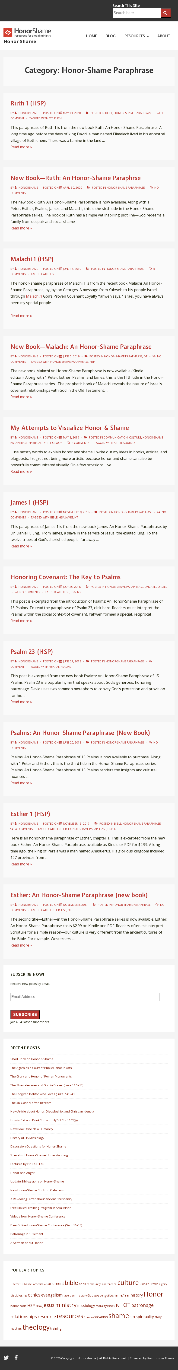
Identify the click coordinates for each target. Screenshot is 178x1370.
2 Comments (80, 443)
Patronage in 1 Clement (26, 1234)
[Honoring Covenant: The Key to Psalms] (72, 587)
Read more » (21, 146)
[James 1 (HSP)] (76, 512)
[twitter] (7, 1359)
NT (76, 517)
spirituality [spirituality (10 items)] (145, 1316)
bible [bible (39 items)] (71, 1282)
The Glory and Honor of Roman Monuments (41, 1076)
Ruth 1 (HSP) (28, 103)
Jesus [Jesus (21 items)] (48, 1305)
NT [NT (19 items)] (119, 1305)
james (69, 517)
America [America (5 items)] (38, 1284)
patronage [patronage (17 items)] (142, 1305)
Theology (54, 443)
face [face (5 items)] (66, 1295)
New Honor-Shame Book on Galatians (37, 1190)
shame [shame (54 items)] (118, 1315)
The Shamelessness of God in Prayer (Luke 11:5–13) (46, 1085)
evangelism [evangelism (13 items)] (52, 1295)
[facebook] (16, 1359)
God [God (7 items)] (90, 1295)
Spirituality (37, 443)
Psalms (76, 592)
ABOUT (163, 35)
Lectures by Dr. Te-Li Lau (27, 1164)
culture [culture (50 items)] (128, 1282)
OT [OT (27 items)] (126, 1305)
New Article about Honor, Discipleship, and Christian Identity (52, 1111)
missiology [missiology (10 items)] (86, 1305)
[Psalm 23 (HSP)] (72, 661)
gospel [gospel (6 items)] (99, 1295)
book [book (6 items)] (82, 1284)
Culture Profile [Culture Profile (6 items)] (149, 1284)
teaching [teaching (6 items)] (16, 1329)
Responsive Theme (161, 1358)
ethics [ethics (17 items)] (34, 1295)
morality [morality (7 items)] (101, 1306)
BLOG (111, 35)
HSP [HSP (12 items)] (31, 1305)
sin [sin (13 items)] (132, 1316)
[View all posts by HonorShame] (27, 113)
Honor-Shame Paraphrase (133, 113)
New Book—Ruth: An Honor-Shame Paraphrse (75, 178)
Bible (108, 113)
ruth (58, 118)
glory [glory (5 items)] (84, 1295)
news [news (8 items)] (111, 1305)
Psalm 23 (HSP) (32, 652)
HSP (52, 274)
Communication (116, 437)
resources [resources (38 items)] (70, 1316)
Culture (135, 437)
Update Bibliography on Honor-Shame (37, 1181)
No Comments (29, 592)
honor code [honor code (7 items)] (18, 1306)
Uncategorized (156, 587)
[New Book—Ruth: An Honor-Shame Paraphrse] (72, 188)
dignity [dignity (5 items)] (163, 1284)
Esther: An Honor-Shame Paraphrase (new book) (79, 895)
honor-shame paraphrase (69, 362)
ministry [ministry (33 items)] (65, 1305)
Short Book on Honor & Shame (31, 1059)
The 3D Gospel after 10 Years (30, 1103)
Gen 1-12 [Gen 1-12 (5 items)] (75, 1295)
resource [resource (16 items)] (47, 1316)
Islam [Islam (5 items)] (38, 1306)
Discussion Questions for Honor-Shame (38, 1146)
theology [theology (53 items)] (36, 1327)
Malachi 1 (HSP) (32, 259)
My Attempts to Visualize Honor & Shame (69, 428)
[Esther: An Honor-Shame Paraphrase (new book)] (75, 905)
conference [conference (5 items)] (109, 1284)
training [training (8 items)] (55, 1328)
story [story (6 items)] (158, 1317)
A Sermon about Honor (26, 1243)
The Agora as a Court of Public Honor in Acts (41, 1068)
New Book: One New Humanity (31, 1129)
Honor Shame (19, 41)
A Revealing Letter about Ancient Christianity (41, 1199)
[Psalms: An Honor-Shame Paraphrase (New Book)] (72, 742)
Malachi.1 (34, 296)
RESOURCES (137, 35)
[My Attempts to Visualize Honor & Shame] (71, 437)
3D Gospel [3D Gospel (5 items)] (26, 1284)
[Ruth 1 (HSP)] (72, 113)
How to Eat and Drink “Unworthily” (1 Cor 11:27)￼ (44, 1120)
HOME (91, 35)
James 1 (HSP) (29, 502)
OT (51, 118)
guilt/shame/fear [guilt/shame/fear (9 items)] (117, 1295)
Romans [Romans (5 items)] (89, 1317)
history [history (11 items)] (136, 1295)
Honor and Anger (22, 1173)
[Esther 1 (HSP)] (76, 824)
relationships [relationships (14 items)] (23, 1316)
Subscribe (25, 1015)
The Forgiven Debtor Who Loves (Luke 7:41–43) (42, 1094)
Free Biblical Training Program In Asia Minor (40, 1208)
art (116, 443)
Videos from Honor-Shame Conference (37, 1216)
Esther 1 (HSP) (30, 814)
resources (127, 443)
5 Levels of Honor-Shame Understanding (39, 1155)
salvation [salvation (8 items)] (101, 1317)
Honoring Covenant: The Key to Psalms (65, 577)
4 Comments (24, 829)
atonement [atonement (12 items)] (54, 1283)
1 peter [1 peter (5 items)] (14, 1284)
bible (53, 517)
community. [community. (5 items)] (93, 1284)
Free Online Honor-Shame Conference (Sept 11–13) (46, 1225)
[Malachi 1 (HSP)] (72, 269)
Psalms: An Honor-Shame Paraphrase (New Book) (80, 733)
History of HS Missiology (27, 1138)
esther (62, 829)
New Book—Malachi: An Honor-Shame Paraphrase (81, 347)
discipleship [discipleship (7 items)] (18, 1295)
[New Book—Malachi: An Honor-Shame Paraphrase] (71, 356)
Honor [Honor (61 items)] (153, 1294)
